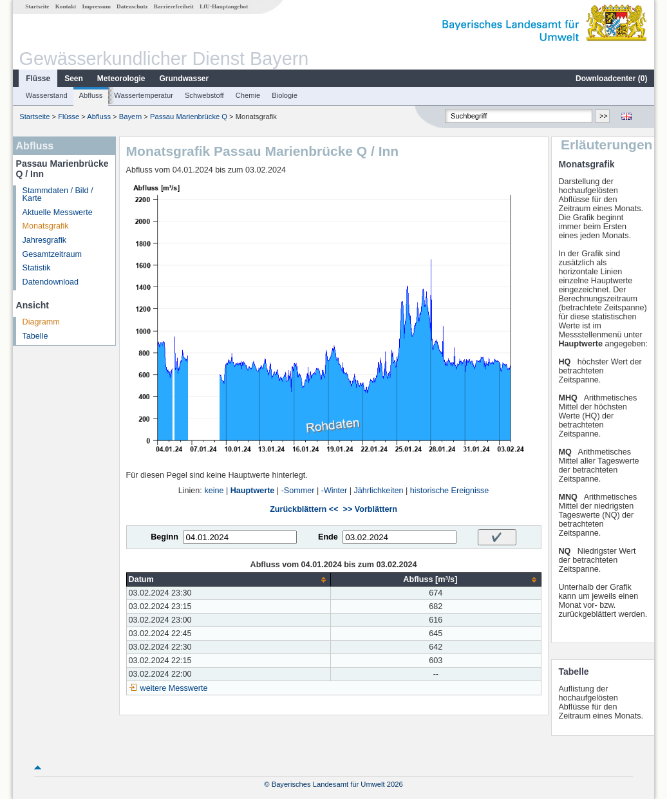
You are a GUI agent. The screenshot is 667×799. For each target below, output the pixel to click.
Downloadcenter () (611, 78)
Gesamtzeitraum (52, 254)
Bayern (130, 116)
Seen (73, 78)
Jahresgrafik (45, 240)
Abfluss (91, 95)
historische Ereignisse (449, 490)
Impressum (96, 6)
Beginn (164, 536)
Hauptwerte (252, 490)
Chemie (248, 95)
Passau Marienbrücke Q (188, 116)
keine (213, 490)
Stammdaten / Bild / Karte (58, 194)
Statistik (37, 267)
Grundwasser (184, 78)
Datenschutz (132, 6)
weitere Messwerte (174, 688)
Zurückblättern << (304, 509)
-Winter (334, 490)
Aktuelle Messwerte (58, 212)
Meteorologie (121, 78)
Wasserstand (47, 95)
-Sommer (298, 490)
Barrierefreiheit (174, 6)
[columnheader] (228, 580)
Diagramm (41, 321)
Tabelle (35, 336)
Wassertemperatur (143, 95)
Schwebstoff (204, 95)
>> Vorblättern (370, 509)
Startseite (37, 6)
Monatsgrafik (46, 225)
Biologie (284, 95)
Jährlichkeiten (379, 490)
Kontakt (66, 6)
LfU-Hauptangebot (224, 6)
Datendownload (51, 282)
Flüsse (38, 78)
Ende (328, 536)
